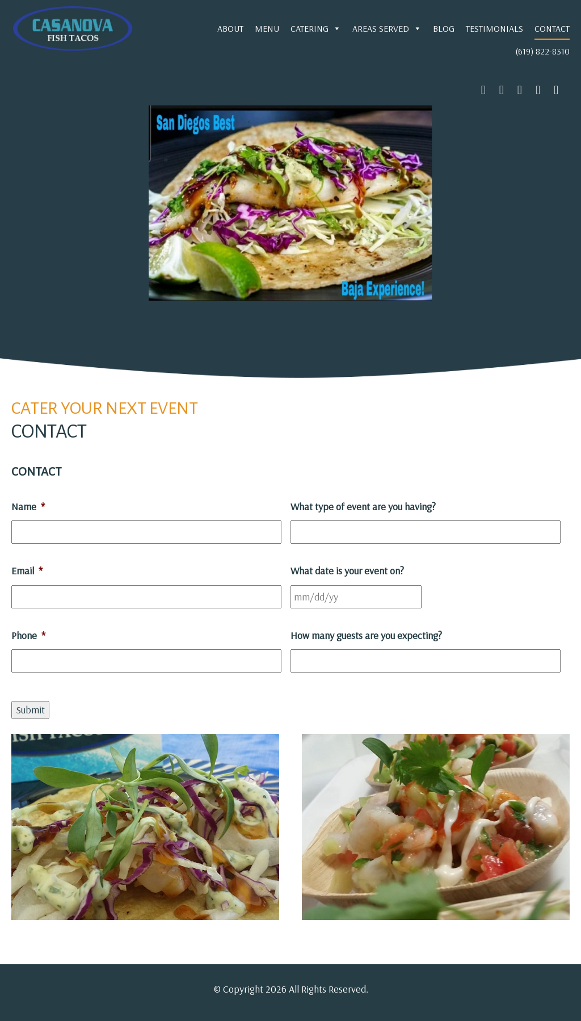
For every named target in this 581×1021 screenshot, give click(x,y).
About (230, 28)
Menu (267, 28)
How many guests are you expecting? (366, 635)
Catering (315, 28)
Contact (552, 28)
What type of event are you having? (363, 506)
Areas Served (387, 28)
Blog (443, 28)
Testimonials (494, 28)
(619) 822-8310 (542, 51)
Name (28, 506)
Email (27, 570)
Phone (28, 635)
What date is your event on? (347, 570)
